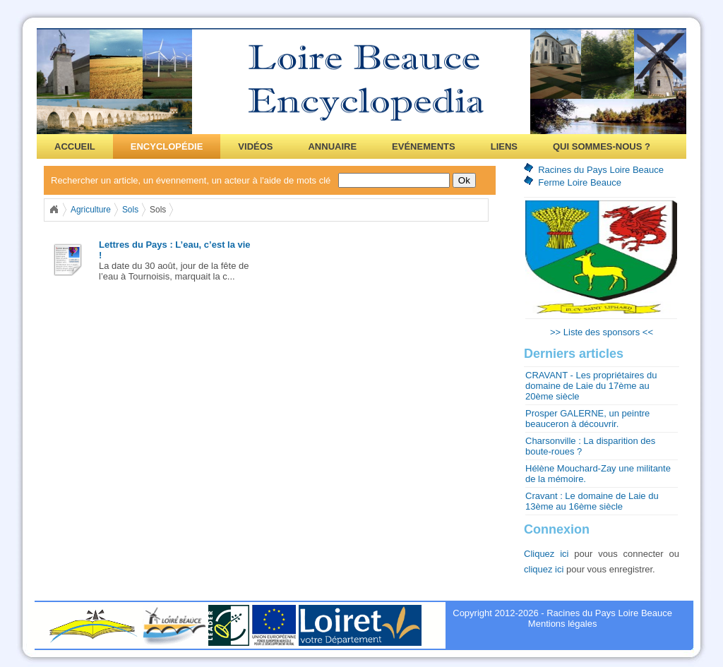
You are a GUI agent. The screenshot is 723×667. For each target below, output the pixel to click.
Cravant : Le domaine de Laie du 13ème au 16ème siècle (592, 501)
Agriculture (91, 210)
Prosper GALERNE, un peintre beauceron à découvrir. (587, 418)
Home (53, 209)
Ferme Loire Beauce (579, 182)
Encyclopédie (167, 146)
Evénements (423, 146)
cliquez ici (543, 569)
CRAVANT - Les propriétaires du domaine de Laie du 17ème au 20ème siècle (591, 386)
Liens (504, 146)
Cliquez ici (546, 553)
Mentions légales (562, 623)
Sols (130, 210)
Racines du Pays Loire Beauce (601, 169)
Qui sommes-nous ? (601, 146)
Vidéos (255, 146)
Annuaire (332, 146)
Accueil (74, 146)
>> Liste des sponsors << (601, 332)
